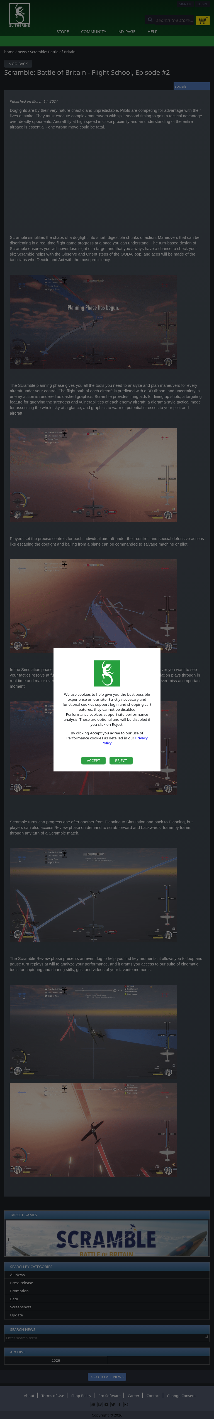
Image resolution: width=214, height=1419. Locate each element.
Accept (93, 760)
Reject (121, 760)
